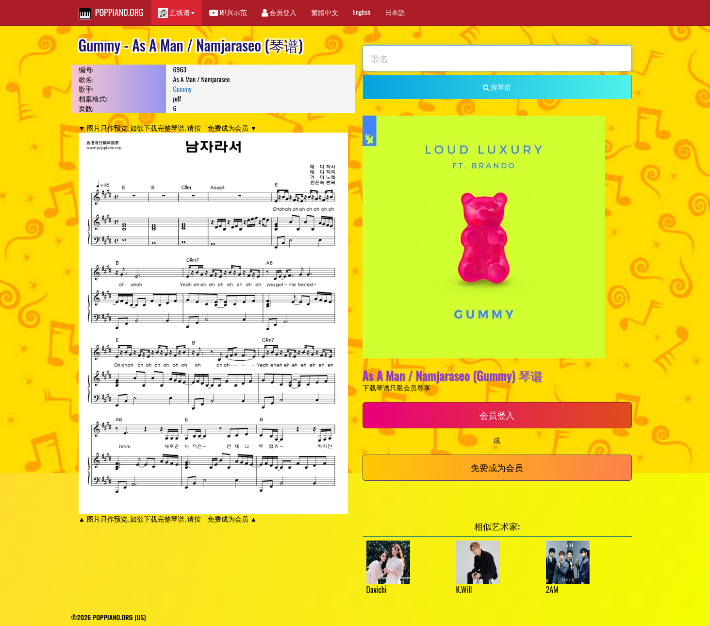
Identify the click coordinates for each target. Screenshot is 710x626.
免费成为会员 (497, 467)
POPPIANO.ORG (111, 12)
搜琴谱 (497, 87)
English (361, 12)
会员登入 (279, 12)
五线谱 (176, 12)
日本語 (395, 12)
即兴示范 (228, 12)
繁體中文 (324, 12)
